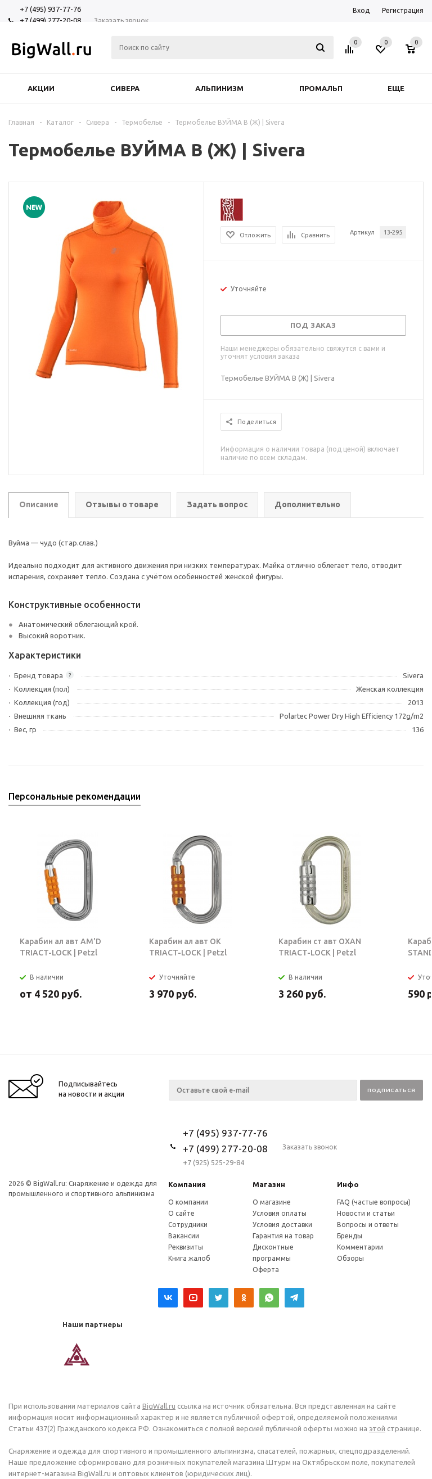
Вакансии (183, 1235)
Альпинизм (219, 88)
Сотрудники (188, 1224)
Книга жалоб (189, 1258)
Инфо (348, 1184)
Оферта (266, 1269)
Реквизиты (185, 1247)
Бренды (349, 1235)
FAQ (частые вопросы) (374, 1202)
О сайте (181, 1213)
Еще (401, 88)
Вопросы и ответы (368, 1224)
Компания (187, 1184)
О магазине (272, 1202)
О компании (188, 1202)
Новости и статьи (366, 1213)
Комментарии (360, 1247)
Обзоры (350, 1258)
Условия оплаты (280, 1213)
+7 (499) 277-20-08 (50, 20)
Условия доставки (282, 1224)
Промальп (321, 88)
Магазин (269, 1184)
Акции (41, 88)
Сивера (125, 88)
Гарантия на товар (283, 1235)
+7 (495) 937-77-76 (50, 9)
